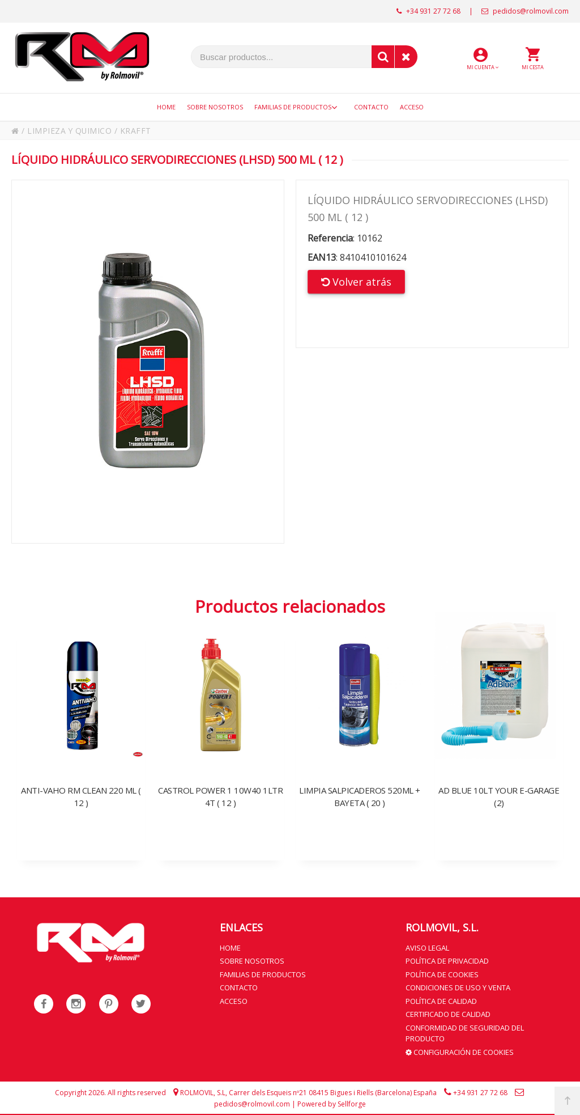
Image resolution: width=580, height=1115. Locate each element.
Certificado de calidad (448, 1013)
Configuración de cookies (460, 1051)
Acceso (234, 1000)
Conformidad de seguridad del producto (465, 1033)
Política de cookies (442, 974)
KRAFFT (136, 130)
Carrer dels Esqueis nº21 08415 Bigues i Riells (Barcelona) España (333, 1092)
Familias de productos (263, 974)
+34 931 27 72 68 (428, 11)
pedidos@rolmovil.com (525, 11)
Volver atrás (356, 282)
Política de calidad (441, 1000)
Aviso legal (427, 947)
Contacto (239, 987)
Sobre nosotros (252, 960)
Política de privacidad (447, 960)
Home (230, 947)
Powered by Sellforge (331, 1103)
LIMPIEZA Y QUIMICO (70, 130)
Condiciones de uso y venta (458, 987)
